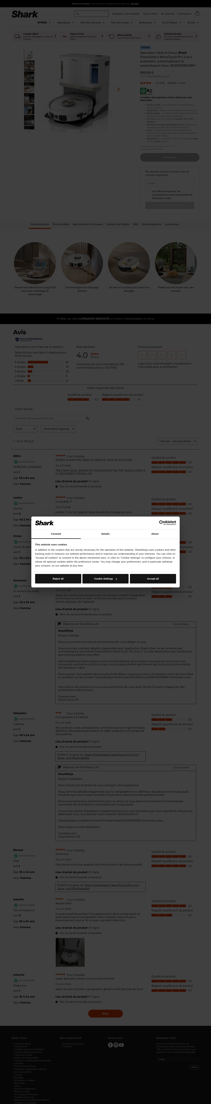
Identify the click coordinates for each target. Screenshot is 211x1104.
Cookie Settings (105, 578)
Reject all (58, 578)
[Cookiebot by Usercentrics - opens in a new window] (161, 522)
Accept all (153, 578)
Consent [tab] (56, 533)
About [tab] (155, 533)
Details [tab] (105, 533)
